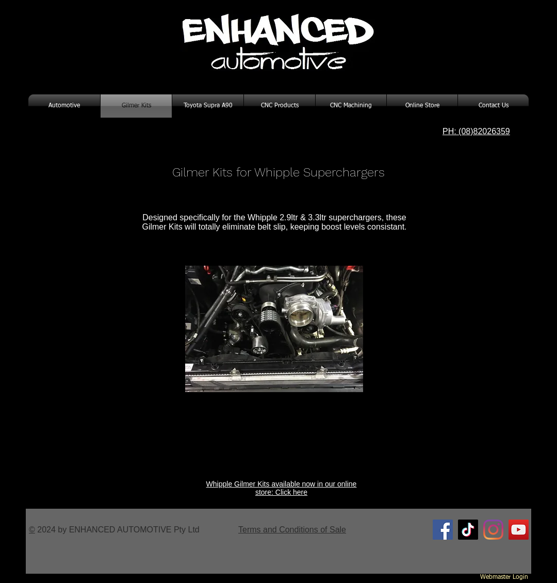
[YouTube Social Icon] (519, 530)
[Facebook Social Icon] (443, 530)
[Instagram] (493, 530)
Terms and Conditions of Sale (292, 529)
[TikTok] (468, 530)
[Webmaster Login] (504, 578)
